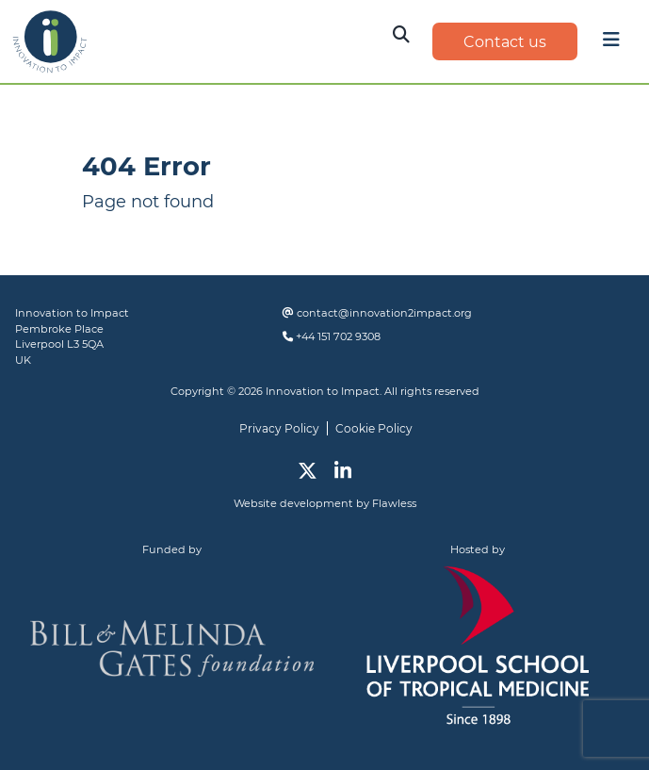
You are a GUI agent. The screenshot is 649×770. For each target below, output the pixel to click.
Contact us (504, 42)
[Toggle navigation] (611, 44)
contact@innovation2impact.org (384, 312)
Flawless (394, 503)
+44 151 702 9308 (338, 336)
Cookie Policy (374, 428)
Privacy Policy (279, 428)
